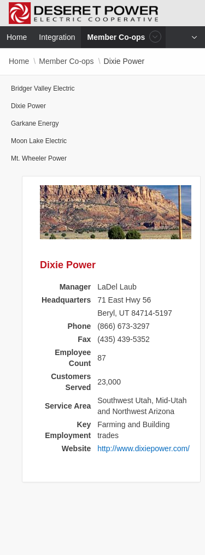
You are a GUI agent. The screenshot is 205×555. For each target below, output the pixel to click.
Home (19, 61)
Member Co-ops (66, 61)
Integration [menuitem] (57, 37)
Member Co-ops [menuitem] (117, 37)
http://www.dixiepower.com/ (143, 448)
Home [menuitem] (17, 37)
